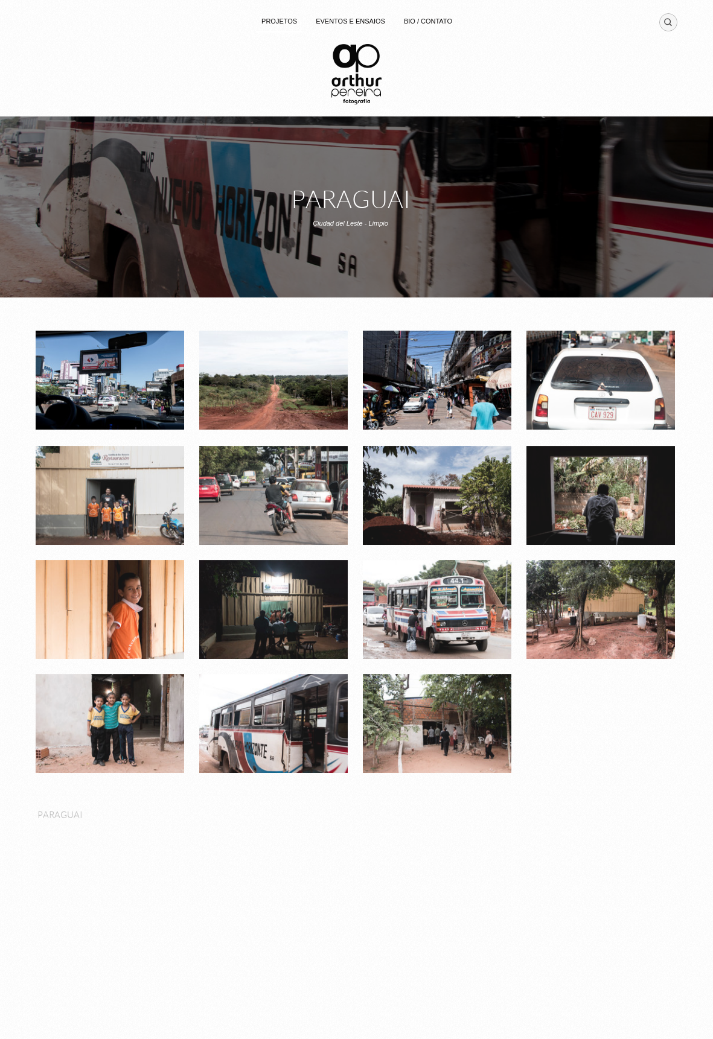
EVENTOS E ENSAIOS (350, 21)
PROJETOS (279, 21)
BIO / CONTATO (428, 21)
